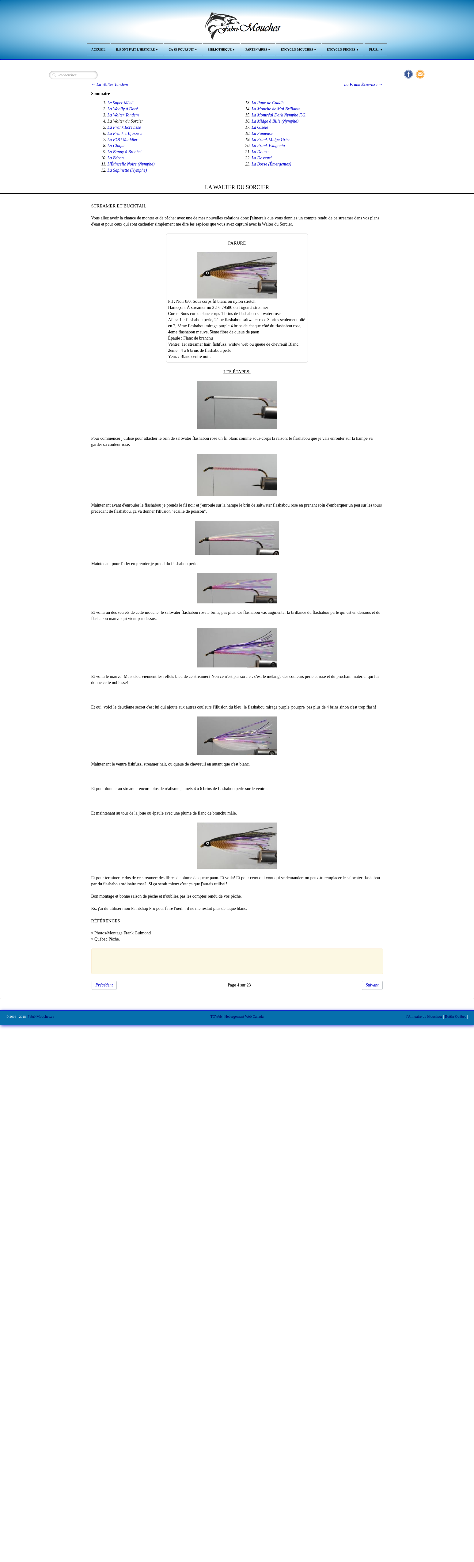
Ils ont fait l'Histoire (137, 49)
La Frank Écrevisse (124, 127)
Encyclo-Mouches (299, 49)
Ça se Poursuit (183, 49)
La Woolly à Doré (123, 109)
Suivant (372, 985)
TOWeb (216, 1016)
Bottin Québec (455, 1016)
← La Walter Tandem (109, 84)
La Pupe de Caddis (268, 103)
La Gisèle (260, 127)
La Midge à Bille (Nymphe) (275, 121)
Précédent (104, 985)
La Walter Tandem (123, 115)
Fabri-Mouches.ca (41, 1016)
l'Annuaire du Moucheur (424, 1016)
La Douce (260, 152)
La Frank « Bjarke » (125, 133)
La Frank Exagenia (268, 145)
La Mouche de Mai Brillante (276, 109)
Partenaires (258, 49)
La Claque (117, 145)
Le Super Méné (121, 103)
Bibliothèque (221, 49)
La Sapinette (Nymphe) (127, 170)
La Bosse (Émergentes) (271, 164)
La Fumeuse (262, 133)
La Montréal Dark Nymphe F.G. (279, 115)
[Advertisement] (233, 960)
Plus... (376, 49)
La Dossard (261, 158)
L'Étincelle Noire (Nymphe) (131, 164)
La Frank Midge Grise (271, 139)
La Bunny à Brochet (125, 152)
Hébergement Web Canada (244, 1016)
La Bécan (116, 158)
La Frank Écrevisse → (363, 84)
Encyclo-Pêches (342, 49)
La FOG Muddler (123, 139)
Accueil (98, 49)
